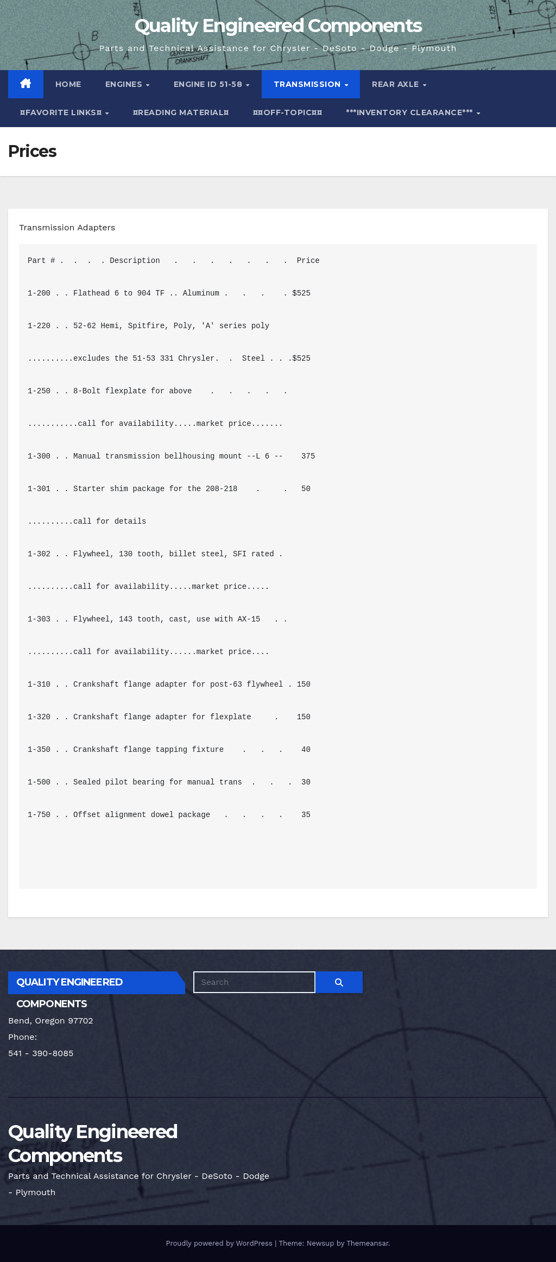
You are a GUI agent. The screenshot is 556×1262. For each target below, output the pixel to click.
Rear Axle (396, 84)
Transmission (309, 84)
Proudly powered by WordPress (220, 1243)
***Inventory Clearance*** (410, 112)
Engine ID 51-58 (209, 84)
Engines (125, 84)
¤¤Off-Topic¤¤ (288, 112)
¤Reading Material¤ (181, 112)
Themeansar (367, 1243)
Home (68, 84)
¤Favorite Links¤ (62, 112)
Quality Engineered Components (278, 25)
